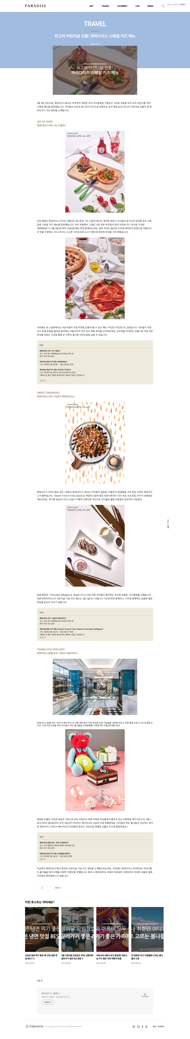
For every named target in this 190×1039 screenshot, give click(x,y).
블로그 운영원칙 (158, 1026)
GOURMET (122, 6)
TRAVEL (105, 6)
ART (91, 6)
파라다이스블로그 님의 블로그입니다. (55, 996)
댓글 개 (39, 980)
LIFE (138, 6)
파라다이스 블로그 (50, 993)
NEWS (150, 6)
